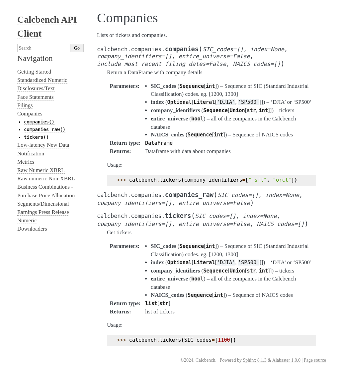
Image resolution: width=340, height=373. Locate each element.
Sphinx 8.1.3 (254, 360)
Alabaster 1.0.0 (286, 360)
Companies (29, 113)
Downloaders (32, 229)
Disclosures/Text (36, 88)
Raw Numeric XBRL (41, 170)
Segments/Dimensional (43, 204)
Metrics (25, 162)
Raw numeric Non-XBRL (46, 178)
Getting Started (34, 72)
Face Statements (35, 97)
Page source (315, 360)
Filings (25, 105)
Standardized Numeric (42, 80)
